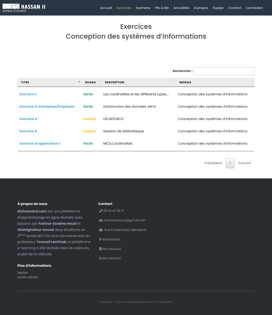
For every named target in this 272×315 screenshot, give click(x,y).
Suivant (244, 163)
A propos (201, 8)
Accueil (106, 8)
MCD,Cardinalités (118, 143)
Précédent (213, 163)
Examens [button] (143, 8)
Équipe (218, 8)
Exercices (124, 8)
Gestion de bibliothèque (123, 131)
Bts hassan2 (109, 239)
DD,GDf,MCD (113, 118)
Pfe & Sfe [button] (162, 8)
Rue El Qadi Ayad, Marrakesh (122, 230)
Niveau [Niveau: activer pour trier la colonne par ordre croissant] (90, 82)
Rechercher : (214, 71)
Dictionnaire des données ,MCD (129, 106)
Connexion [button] (254, 8)
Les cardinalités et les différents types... (136, 94)
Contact (234, 8)
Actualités (181, 8)
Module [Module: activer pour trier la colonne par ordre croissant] (185, 82)
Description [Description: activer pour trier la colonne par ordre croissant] (114, 82)
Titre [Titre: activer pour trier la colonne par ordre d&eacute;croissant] (25, 82)
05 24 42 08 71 (111, 211)
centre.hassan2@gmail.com (122, 220)
